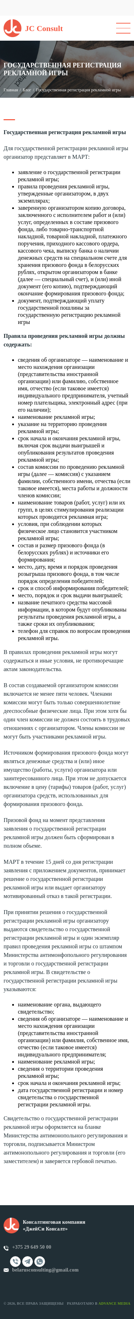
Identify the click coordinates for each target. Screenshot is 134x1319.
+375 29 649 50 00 (31, 1247)
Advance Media (114, 1303)
